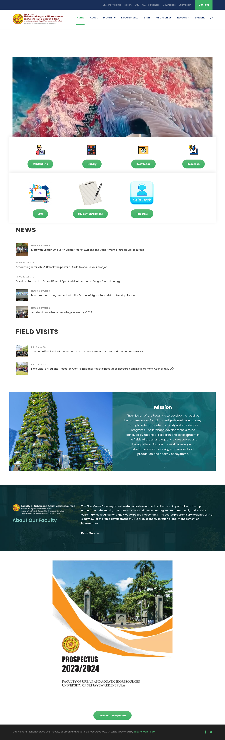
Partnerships (164, 17)
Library (128, 4)
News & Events (40, 245)
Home (80, 17)
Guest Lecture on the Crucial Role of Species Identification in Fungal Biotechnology (68, 281)
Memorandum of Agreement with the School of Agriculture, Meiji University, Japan (83, 295)
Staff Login (185, 4)
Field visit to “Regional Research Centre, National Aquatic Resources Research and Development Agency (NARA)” (102, 369)
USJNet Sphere (151, 4)
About (94, 17)
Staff (147, 17)
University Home (112, 4)
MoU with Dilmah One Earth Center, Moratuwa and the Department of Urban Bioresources (87, 250)
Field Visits (38, 347)
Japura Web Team (144, 731)
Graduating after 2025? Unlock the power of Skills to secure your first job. (62, 267)
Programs (109, 17)
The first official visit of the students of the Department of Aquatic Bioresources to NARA (87, 351)
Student (200, 17)
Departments (129, 17)
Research (183, 17)
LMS (137, 4)
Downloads (169, 4)
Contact (203, 4)
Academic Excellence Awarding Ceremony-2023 (61, 312)
